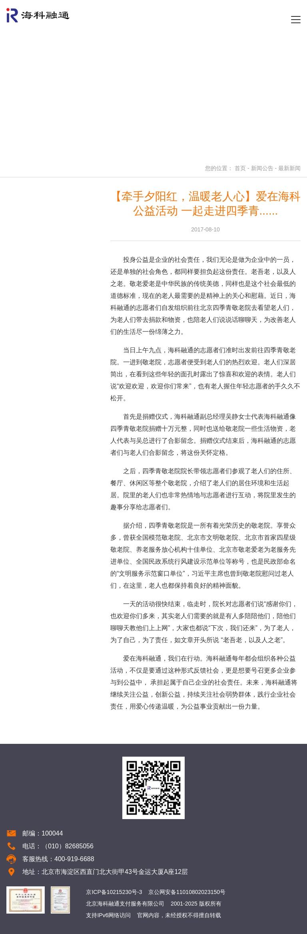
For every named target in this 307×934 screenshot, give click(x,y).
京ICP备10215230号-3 (114, 892)
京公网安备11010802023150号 (186, 892)
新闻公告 (262, 168)
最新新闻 (289, 168)
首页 (240, 168)
